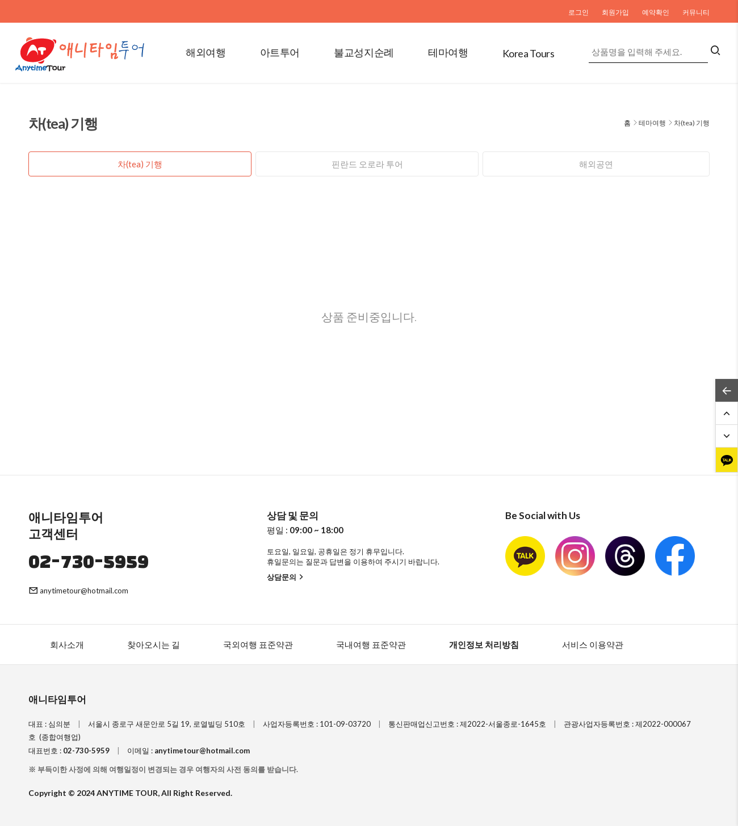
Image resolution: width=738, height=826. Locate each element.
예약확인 (655, 12)
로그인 (578, 12)
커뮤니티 (696, 12)
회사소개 (67, 644)
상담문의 (286, 576)
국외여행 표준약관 (258, 644)
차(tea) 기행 (140, 164)
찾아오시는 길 (153, 644)
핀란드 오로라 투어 (367, 164)
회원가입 (615, 12)
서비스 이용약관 (592, 644)
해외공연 (596, 164)
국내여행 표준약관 (371, 644)
